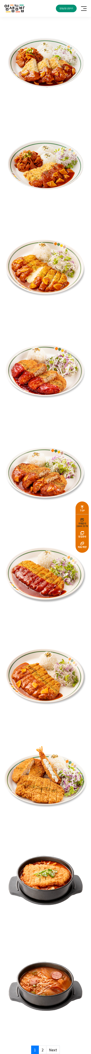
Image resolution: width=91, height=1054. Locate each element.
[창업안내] (82, 533)
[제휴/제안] (82, 543)
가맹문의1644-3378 (82, 525)
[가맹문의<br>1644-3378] (82, 520)
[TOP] (82, 507)
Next (53, 1049)
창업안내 (82, 536)
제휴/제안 (82, 547)
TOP (82, 510)
